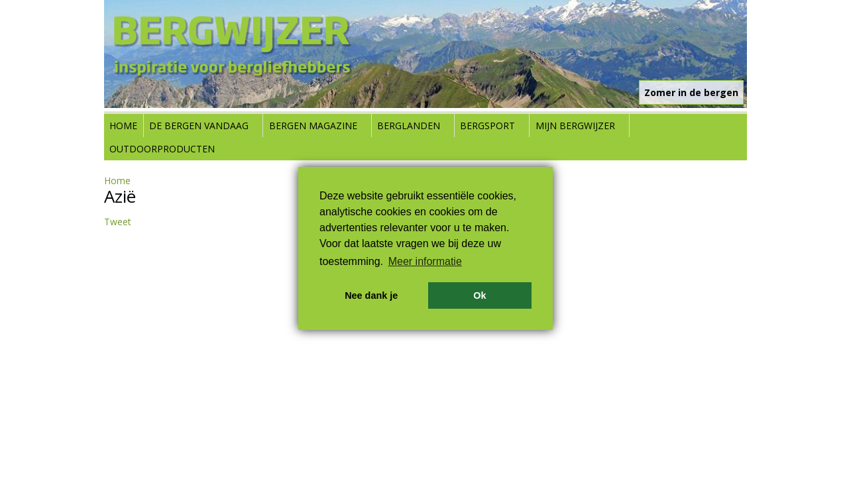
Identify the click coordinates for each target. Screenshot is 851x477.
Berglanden (408, 125)
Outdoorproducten (162, 148)
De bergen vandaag (199, 125)
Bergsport (487, 125)
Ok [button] (479, 295)
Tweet (117, 221)
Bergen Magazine (313, 125)
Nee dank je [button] (371, 295)
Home (123, 125)
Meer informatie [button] (425, 261)
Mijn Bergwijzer (575, 125)
